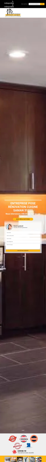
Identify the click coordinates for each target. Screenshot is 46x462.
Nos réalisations (23, 219)
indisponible (9, 2)
